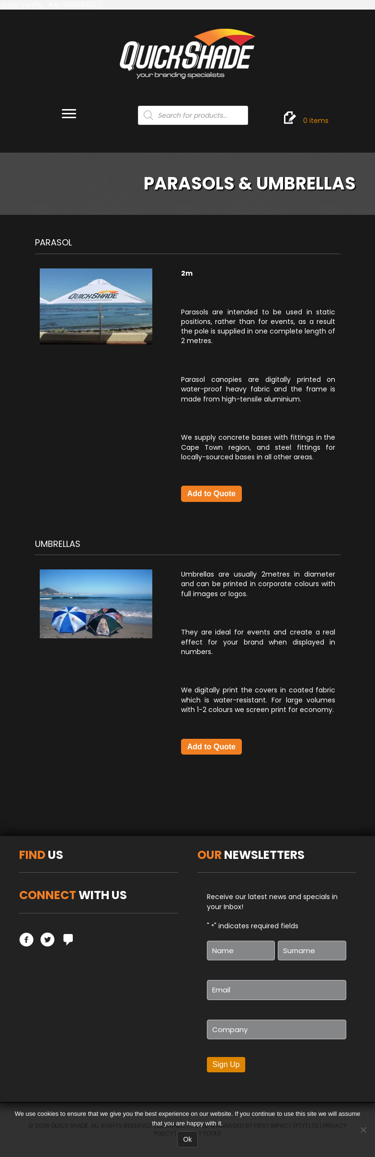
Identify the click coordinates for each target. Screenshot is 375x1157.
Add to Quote (211, 494)
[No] (363, 1130)
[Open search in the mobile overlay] (193, 115)
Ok (187, 1139)
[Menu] (69, 114)
